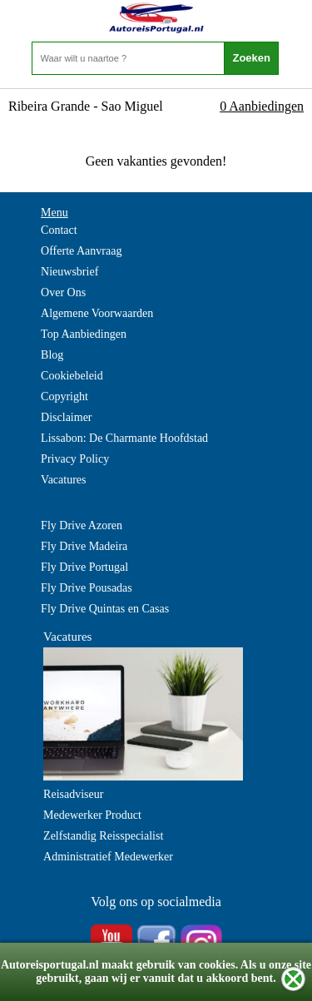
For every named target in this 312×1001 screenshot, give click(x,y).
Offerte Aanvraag (81, 251)
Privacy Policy (75, 459)
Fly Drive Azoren (81, 525)
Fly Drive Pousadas (86, 588)
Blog (52, 355)
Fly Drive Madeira (84, 546)
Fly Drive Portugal (84, 567)
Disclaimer (66, 417)
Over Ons (63, 292)
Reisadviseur (73, 794)
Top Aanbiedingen (83, 334)
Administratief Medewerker (108, 856)
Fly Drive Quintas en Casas (105, 608)
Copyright (64, 396)
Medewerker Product (92, 815)
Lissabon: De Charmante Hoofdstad (124, 438)
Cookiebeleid (72, 375)
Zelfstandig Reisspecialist (103, 836)
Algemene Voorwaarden (97, 313)
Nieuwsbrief (69, 271)
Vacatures (63, 479)
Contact (59, 230)
